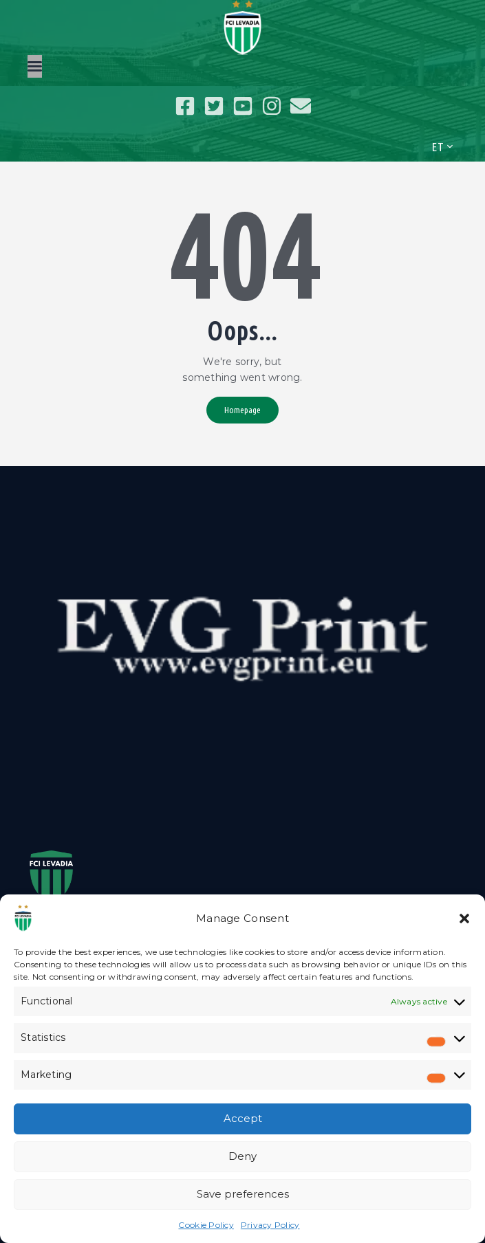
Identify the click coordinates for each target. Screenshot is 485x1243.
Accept (243, 1118)
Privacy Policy (270, 1225)
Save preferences (243, 1193)
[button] (464, 918)
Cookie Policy (205, 1225)
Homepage (242, 410)
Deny (242, 1156)
